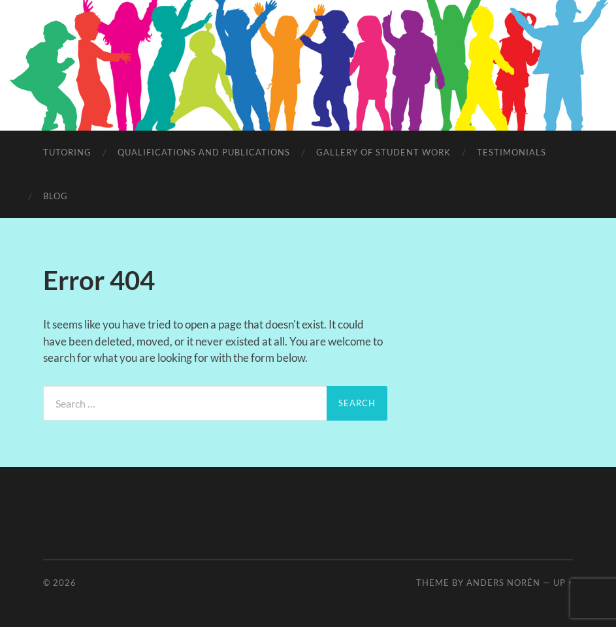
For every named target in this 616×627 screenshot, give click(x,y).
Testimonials (511, 152)
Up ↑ (563, 582)
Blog (55, 196)
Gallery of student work (383, 152)
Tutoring (67, 152)
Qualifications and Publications (204, 152)
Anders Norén (503, 582)
